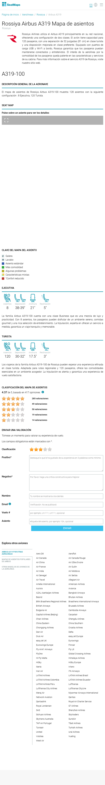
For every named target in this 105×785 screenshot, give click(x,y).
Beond (39, 597)
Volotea (39, 736)
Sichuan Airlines (43, 714)
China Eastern (42, 623)
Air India (40, 571)
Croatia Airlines (76, 627)
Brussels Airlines (76, 606)
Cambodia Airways (77, 610)
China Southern (76, 623)
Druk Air (40, 636)
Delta (71, 632)
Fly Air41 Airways (44, 649)
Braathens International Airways (84, 601)
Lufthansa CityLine (77, 688)
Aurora (39, 588)
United (39, 732)
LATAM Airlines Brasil (78, 675)
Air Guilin (73, 567)
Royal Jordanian (44, 706)
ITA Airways (74, 671)
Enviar (67, 528)
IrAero (71, 667)
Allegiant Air (74, 580)
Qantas (72, 697)
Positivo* (6, 457)
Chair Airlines (42, 619)
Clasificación (9, 449)
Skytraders (74, 714)
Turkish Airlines (76, 727)
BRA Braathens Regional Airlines (51, 601)
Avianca (72, 588)
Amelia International (45, 584)
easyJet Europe (76, 636)
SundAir (72, 719)
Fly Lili (71, 649)
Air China (40, 562)
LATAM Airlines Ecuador (80, 680)
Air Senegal (41, 575)
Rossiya (41, 14)
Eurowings (73, 640)
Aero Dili (40, 553)
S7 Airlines (73, 706)
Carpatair (73, 614)
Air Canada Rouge (77, 558)
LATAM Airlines (43, 675)
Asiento (6, 520)
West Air (40, 740)
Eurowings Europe (44, 645)
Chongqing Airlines (45, 627)
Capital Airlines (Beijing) (47, 614)
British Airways (43, 606)
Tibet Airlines (74, 723)
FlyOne (39, 653)
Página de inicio (10, 14)
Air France (41, 567)
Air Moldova (74, 571)
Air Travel (40, 580)
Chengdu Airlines (76, 619)
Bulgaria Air (41, 610)
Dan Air (39, 632)
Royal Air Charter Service (80, 701)
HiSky (38, 662)
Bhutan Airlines (76, 597)
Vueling (72, 736)
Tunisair (40, 727)
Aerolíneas (27, 14)
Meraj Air (40, 693)
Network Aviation (44, 697)
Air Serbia (73, 575)
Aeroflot (72, 553)
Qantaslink (41, 701)
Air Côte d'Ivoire (76, 562)
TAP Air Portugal (44, 723)
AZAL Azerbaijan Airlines (47, 593)
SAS (38, 710)
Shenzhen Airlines (77, 710)
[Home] (11, 4)
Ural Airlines (74, 732)
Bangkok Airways (77, 593)
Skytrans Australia (44, 719)
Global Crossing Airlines (80, 653)
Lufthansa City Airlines (46, 688)
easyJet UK (41, 640)
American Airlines (77, 584)
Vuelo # (6, 512)
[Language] (93, 5)
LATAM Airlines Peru (45, 684)
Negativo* (7, 476)
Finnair (72, 645)
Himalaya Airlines (77, 658)
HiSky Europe (75, 662)
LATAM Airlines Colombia (47, 680)
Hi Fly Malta (41, 658)
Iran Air (39, 671)
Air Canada (41, 558)
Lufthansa (73, 684)
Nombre (6, 495)
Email (6, 504)
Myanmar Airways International (83, 693)
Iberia (38, 667)
